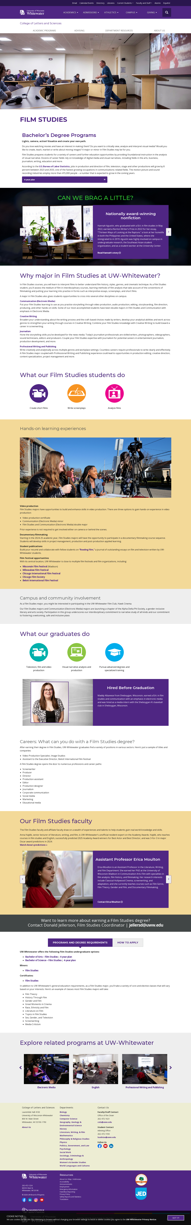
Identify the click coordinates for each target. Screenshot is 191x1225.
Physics (63, 1142)
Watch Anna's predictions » (33, 844)
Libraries (110, 3)
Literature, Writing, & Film (72, 1132)
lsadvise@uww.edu (107, 1137)
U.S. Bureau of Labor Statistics (54, 166)
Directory (100, 3)
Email (74, 3)
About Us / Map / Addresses (70, 1179)
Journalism (25, 331)
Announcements (66, 1184)
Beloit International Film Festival (40, 580)
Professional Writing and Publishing (38, 346)
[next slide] (168, 232)
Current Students (124, 3)
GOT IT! (175, 1218)
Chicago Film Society (34, 576)
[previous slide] (22, 232)
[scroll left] (21, 1067)
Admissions (91, 12)
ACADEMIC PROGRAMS (44, 30)
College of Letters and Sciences (40, 23)
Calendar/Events (87, 3)
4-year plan (29, 179)
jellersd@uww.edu (146, 925)
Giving (152, 12)
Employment (64, 1187)
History (63, 1129)
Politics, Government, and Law (74, 1145)
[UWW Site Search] (166, 12)
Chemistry (65, 1115)
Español (166, 3)
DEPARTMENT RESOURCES (119, 30)
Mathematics (66, 1135)
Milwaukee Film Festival (36, 569)
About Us (26, 1127)
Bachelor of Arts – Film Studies (41, 956)
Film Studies (31, 970)
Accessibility (64, 1182)
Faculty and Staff (143, 3)
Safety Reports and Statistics (70, 1197)
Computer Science (68, 1118)
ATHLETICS (111, 12)
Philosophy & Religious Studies (74, 1139)
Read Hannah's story (108, 252)
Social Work (65, 1152)
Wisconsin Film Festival (35, 566)
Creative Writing (28, 316)
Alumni (158, 3)
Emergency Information (68, 1189)
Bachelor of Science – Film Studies (43, 960)
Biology (63, 1112)
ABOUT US (159, 30)
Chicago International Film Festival (41, 573)
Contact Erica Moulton (109, 901)
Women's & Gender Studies (73, 1162)
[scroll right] (170, 1067)
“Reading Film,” (87, 549)
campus (132, 12)
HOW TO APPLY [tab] (127, 942)
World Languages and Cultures (75, 1165)
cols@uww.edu (105, 1122)
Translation (64, 1199)
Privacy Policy (65, 1194)
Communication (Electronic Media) (37, 301)
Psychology (65, 1149)
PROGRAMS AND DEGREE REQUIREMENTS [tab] (80, 942)
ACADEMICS (71, 12)
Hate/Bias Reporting (67, 1192)
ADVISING (79, 30)
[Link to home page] (32, 12)
